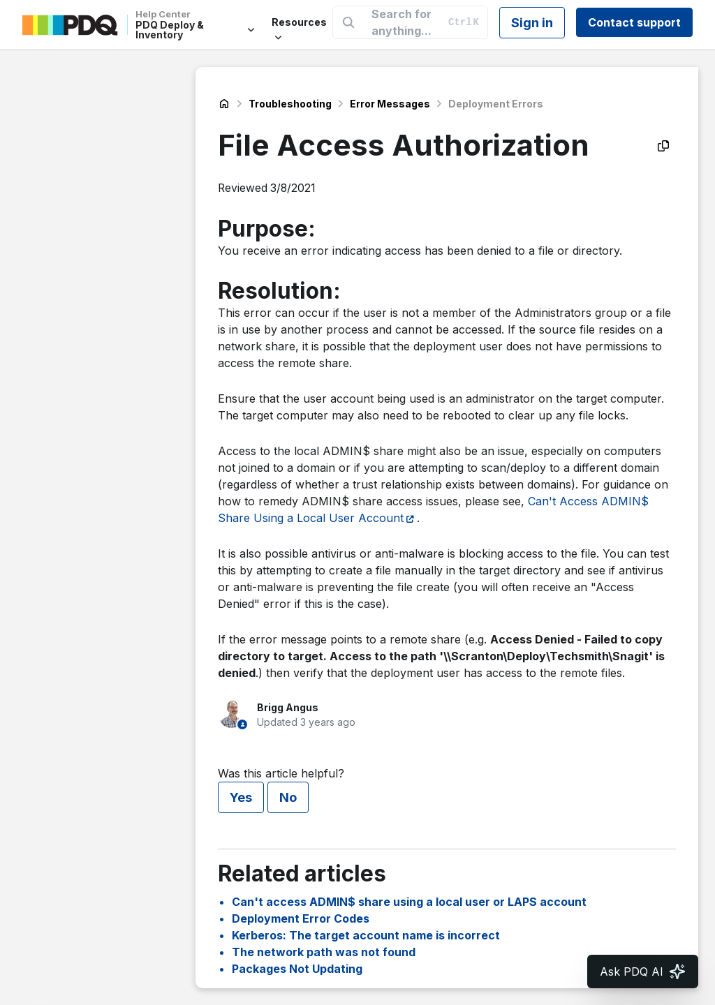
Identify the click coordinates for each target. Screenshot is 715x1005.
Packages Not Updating (297, 969)
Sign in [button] (532, 22)
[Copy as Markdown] (663, 145)
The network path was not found (323, 952)
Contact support (634, 22)
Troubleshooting (290, 104)
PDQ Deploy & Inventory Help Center (224, 104)
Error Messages (390, 104)
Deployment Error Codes (300, 918)
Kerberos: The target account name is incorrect (366, 935)
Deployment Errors (495, 104)
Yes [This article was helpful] (241, 797)
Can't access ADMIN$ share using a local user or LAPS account (409, 902)
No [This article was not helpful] (288, 797)
